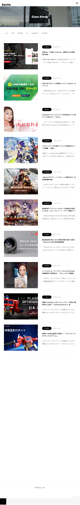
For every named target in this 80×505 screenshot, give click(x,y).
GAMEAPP (34, 33)
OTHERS (45, 33)
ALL (7, 33)
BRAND (20, 33)
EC (27, 33)
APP (13, 33)
